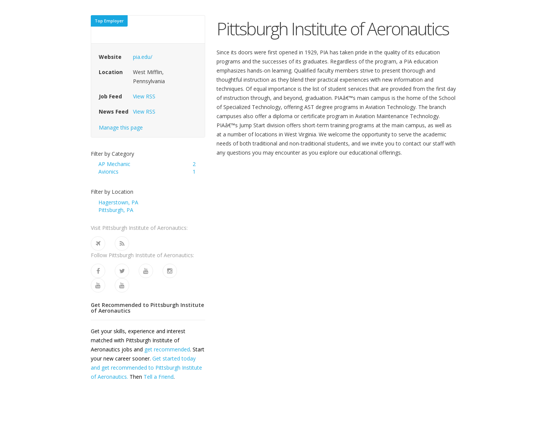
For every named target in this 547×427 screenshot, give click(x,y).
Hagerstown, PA (118, 202)
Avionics (108, 171)
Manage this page (121, 127)
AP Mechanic (114, 164)
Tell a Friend (159, 376)
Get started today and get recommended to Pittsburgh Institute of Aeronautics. (146, 367)
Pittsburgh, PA (115, 210)
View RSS (144, 96)
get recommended (167, 349)
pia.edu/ (142, 56)
